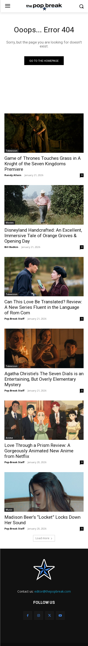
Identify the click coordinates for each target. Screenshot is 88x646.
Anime (9, 437)
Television (11, 150)
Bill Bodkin (11, 247)
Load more (44, 538)
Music (9, 509)
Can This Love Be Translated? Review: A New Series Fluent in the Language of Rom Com (43, 307)
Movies (10, 222)
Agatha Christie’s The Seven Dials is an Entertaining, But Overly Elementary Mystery (44, 379)
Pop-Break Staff (14, 318)
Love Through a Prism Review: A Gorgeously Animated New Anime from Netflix (38, 451)
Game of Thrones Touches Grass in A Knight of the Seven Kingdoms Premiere (42, 164)
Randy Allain (12, 175)
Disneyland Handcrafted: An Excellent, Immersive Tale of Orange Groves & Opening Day (43, 235)
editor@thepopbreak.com (52, 591)
